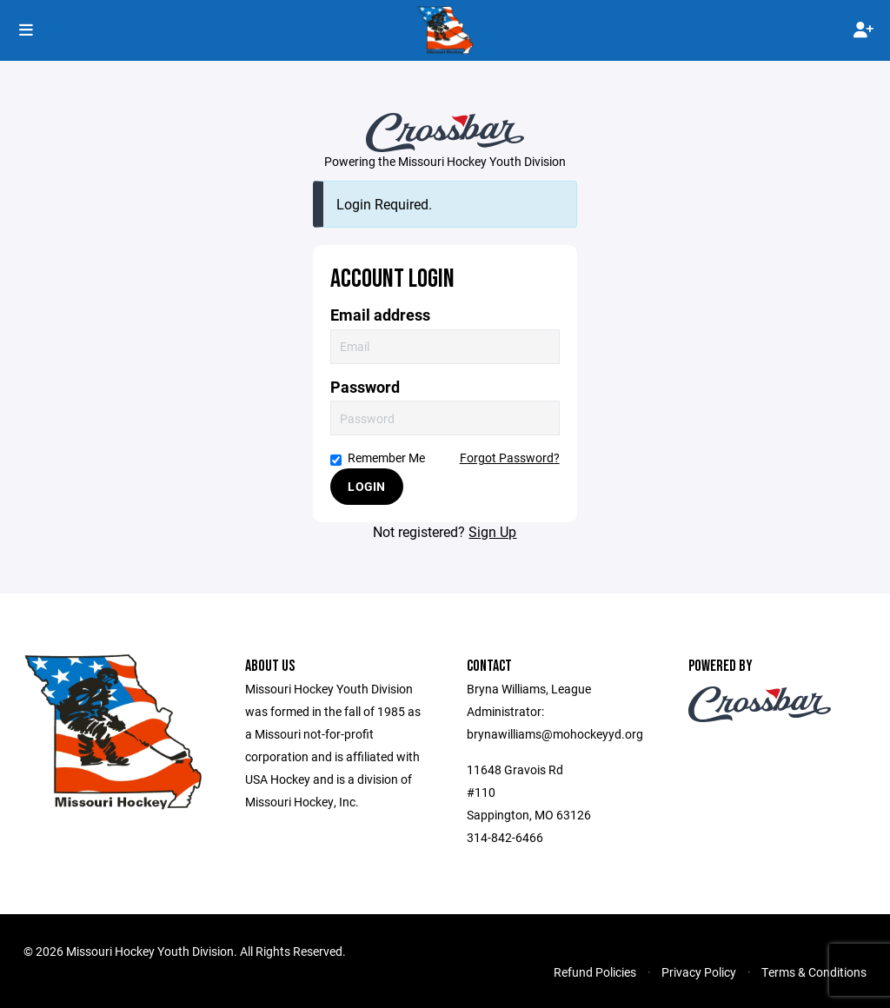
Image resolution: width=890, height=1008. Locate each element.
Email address (380, 315)
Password (365, 387)
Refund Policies (595, 972)
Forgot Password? (510, 457)
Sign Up (492, 531)
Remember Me (377, 457)
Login (366, 486)
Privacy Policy (698, 972)
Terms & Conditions (814, 972)
